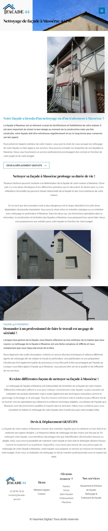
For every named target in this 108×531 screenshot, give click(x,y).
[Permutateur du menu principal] (102, 10)
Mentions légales (41, 490)
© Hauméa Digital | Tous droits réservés (54, 519)
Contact (42, 494)
